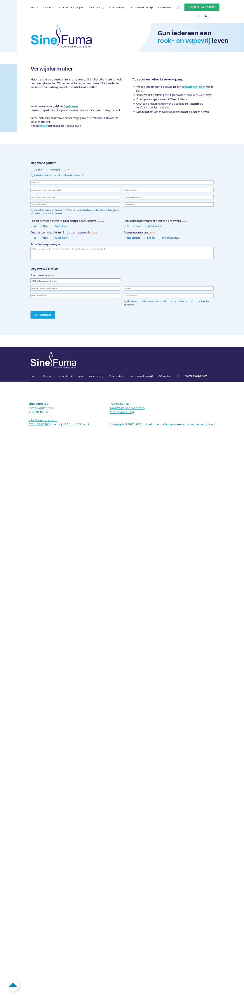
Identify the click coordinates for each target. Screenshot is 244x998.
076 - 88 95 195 (39, 424)
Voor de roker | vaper (71, 7)
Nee (44, 226)
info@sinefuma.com (43, 420)
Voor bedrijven (117, 7)
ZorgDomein (71, 106)
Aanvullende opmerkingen (45, 244)
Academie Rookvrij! (142, 7)
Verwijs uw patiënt (202, 7)
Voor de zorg (96, 7)
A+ (207, 16)
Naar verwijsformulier (52, 96)
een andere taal (169, 237)
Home (34, 7)
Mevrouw (54, 170)
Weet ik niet (61, 226)
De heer (37, 170)
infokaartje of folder (193, 87)
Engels (150, 237)
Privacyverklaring (122, 412)
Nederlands (132, 237)
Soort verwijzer (43, 275)
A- (199, 16)
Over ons (48, 7)
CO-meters (164, 7)
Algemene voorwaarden (127, 408)
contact (42, 125)
